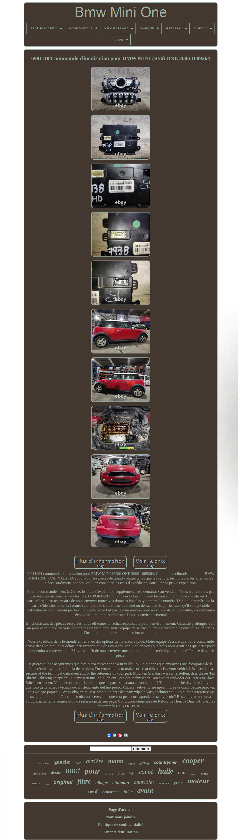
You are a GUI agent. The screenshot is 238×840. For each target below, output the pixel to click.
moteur (198, 781)
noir (182, 772)
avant (145, 790)
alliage (102, 782)
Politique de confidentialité (120, 824)
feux (47, 783)
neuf (93, 791)
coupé (146, 771)
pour (92, 771)
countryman (166, 762)
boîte (128, 791)
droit (121, 773)
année (131, 763)
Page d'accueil (120, 809)
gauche (62, 762)
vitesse (36, 783)
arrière (95, 761)
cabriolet (144, 782)
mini (73, 770)
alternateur (44, 763)
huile (165, 771)
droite (56, 773)
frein (131, 773)
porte (178, 782)
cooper (193, 760)
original (63, 782)
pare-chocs (39, 773)
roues (205, 773)
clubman (120, 782)
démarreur (110, 792)
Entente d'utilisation (120, 832)
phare (109, 773)
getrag (144, 763)
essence (164, 783)
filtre (84, 781)
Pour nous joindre (121, 817)
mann (116, 761)
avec (78, 763)
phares (193, 774)
